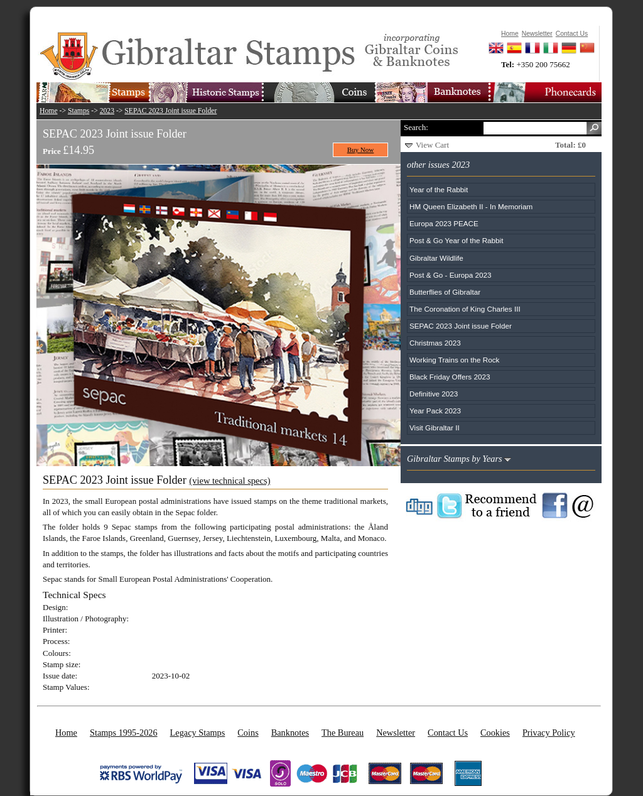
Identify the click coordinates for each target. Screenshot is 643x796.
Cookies (495, 733)
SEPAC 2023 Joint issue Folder (170, 111)
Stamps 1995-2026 (124, 733)
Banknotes (290, 733)
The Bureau (343, 733)
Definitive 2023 (433, 394)
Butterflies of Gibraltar (444, 292)
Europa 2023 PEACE (443, 223)
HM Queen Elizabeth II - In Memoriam (470, 206)
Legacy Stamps (197, 733)
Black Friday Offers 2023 (449, 377)
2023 (107, 111)
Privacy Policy (548, 733)
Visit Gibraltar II (434, 427)
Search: (416, 127)
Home (49, 111)
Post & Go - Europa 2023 (450, 275)
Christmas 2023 (435, 343)
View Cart (432, 145)
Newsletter (395, 733)
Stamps (78, 111)
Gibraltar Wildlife (436, 258)
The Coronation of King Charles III (465, 309)
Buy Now (360, 149)
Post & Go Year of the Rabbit (456, 240)
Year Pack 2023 (435, 410)
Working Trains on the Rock (454, 360)
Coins (247, 733)
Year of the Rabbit (438, 189)
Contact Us (448, 733)
